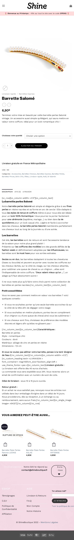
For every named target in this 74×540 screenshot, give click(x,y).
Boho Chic (19, 177)
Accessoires (16, 174)
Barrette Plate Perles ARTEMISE (59, 451)
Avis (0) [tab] (17, 192)
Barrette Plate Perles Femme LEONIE (11, 451)
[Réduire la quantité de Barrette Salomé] (3, 145)
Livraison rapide (9, 94)
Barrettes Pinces (8, 177)
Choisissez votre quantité (12, 136)
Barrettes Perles (58, 174)
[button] (3, 6)
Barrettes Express (26, 94)
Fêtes (26, 177)
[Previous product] (9, 105)
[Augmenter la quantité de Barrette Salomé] (11, 145)
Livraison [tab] (27, 192)
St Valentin (51, 177)
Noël (45, 177)
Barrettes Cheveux (29, 174)
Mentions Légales (49, 522)
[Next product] (4, 105)
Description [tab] (7, 192)
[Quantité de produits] (7, 145)
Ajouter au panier (31, 146)
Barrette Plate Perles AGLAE (35, 451)
